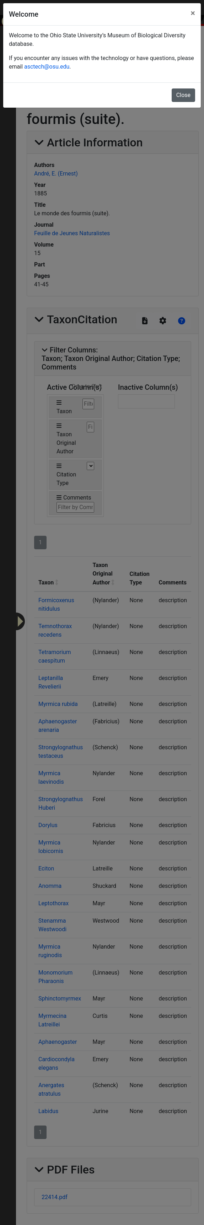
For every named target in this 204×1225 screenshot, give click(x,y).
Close (183, 95)
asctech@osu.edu (46, 66)
